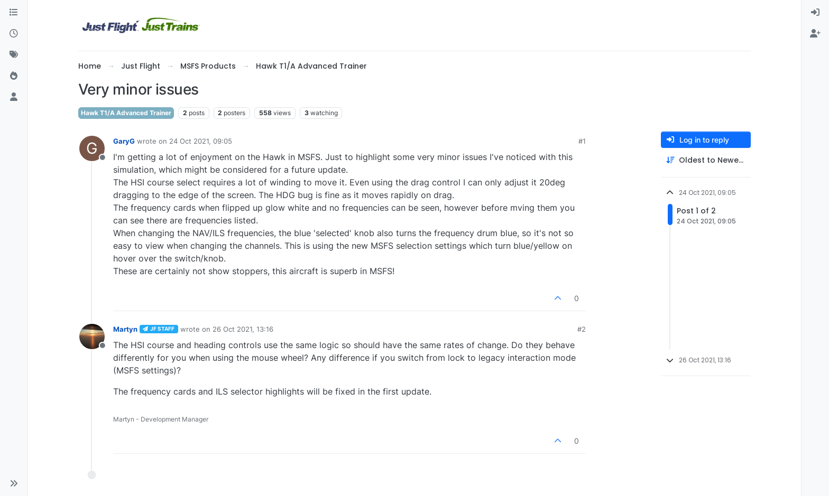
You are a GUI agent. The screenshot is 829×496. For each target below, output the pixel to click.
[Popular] (13, 76)
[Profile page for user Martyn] (92, 336)
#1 (582, 141)
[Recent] (13, 33)
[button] (13, 483)
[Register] (815, 33)
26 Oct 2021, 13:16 (243, 329)
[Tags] (13, 54)
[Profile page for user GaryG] (92, 148)
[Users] (13, 97)
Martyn (125, 329)
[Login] (815, 12)
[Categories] (13, 12)
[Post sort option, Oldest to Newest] (706, 160)
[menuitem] (815, 12)
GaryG (124, 141)
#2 (581, 329)
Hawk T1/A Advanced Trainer (126, 113)
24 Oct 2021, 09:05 (200, 141)
